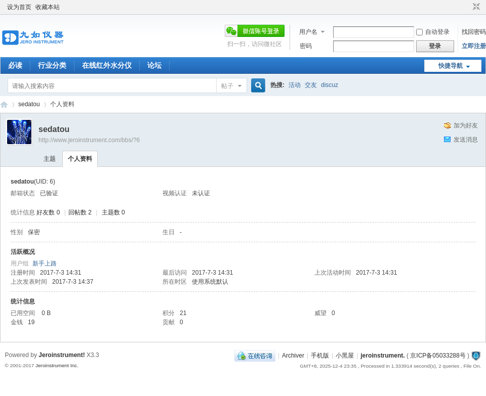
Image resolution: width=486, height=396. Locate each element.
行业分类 (52, 65)
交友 (311, 85)
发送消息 (466, 139)
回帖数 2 (80, 212)
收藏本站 (47, 7)
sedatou (29, 104)
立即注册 (474, 46)
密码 (306, 46)
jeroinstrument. (382, 355)
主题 (50, 158)
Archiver (293, 355)
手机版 (320, 355)
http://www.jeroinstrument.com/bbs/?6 (89, 140)
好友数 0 (48, 212)
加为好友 (466, 125)
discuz (329, 85)
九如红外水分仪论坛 (4, 104)
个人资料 (80, 158)
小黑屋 (345, 355)
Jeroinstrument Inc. (56, 365)
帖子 (227, 86)
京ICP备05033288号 (437, 355)
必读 (15, 65)
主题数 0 (113, 212)
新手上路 (44, 263)
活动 (295, 85)
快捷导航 (450, 65)
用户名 (308, 31)
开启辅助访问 (466, 7)
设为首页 (19, 7)
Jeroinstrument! (61, 355)
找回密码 (474, 31)
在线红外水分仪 (107, 65)
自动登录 (433, 31)
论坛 (154, 65)
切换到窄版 (475, 7)
